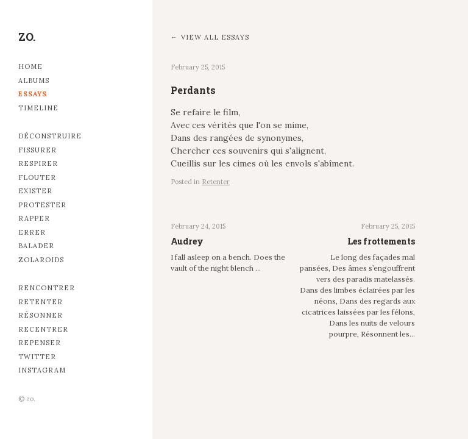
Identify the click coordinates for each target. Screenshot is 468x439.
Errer (32, 232)
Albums (33, 80)
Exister (35, 191)
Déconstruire (50, 136)
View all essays (215, 37)
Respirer (38, 163)
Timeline (38, 108)
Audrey (187, 241)
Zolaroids (41, 259)
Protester (42, 205)
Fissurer (37, 150)
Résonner (40, 315)
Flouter (37, 177)
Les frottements (381, 241)
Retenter (40, 302)
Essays (32, 94)
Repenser (39, 342)
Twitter (37, 356)
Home (30, 66)
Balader (36, 245)
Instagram (42, 370)
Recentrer (43, 329)
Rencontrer (46, 288)
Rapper (34, 218)
